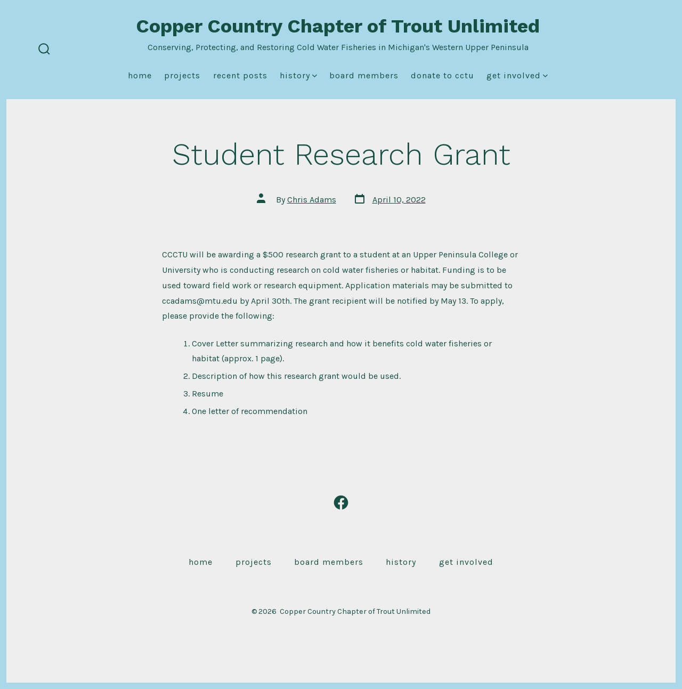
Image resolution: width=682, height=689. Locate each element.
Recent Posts (240, 75)
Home (140, 75)
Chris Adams (311, 199)
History (298, 75)
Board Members (364, 75)
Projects (182, 75)
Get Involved (517, 75)
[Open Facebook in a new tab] (341, 502)
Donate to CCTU (442, 75)
